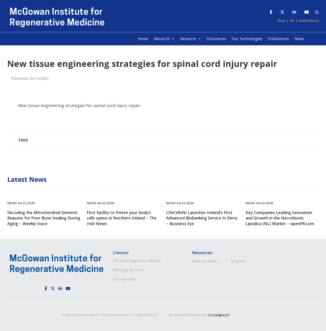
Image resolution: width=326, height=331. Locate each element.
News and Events (205, 261)
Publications (278, 38)
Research (190, 38)
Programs (238, 261)
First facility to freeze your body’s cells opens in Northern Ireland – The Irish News (122, 218)
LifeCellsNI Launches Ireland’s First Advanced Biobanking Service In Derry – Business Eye (201, 218)
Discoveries (216, 38)
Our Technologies (247, 38)
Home (143, 38)
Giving (281, 20)
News (299, 38)
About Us (164, 38)
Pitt (292, 20)
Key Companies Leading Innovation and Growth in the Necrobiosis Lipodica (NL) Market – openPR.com (280, 218)
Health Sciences (309, 20)
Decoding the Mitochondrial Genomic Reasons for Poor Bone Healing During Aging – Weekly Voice (43, 218)
